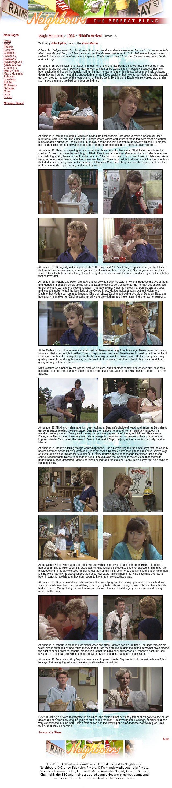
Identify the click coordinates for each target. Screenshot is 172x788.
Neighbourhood (13, 61)
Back (166, 738)
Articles (8, 82)
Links (7, 94)
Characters (10, 67)
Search (8, 97)
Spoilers (8, 46)
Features (9, 49)
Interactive (10, 58)
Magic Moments (13, 73)
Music (7, 91)
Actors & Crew (12, 64)
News (7, 44)
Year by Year (11, 70)
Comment (9, 52)
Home (7, 41)
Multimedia (10, 85)
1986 (71, 36)
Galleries (9, 88)
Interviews (10, 79)
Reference (10, 55)
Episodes (9, 76)
